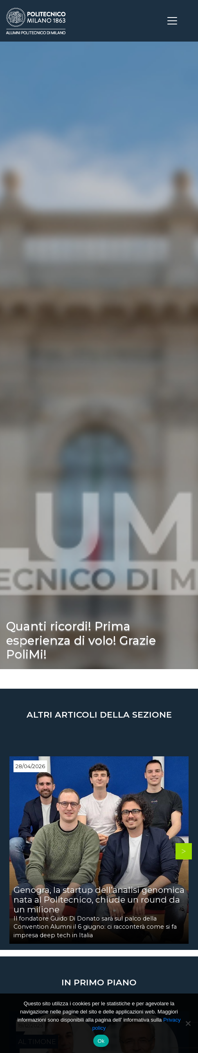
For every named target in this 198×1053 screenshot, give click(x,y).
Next (184, 851)
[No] (188, 1023)
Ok (100, 1041)
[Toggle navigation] (172, 21)
